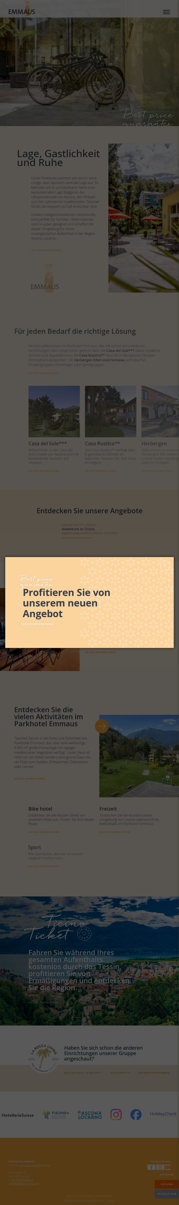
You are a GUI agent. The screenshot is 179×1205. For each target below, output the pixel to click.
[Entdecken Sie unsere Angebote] (94, 601)
